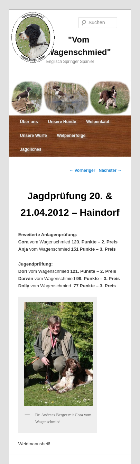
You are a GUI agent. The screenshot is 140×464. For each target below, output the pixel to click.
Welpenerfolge (71, 135)
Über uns (29, 121)
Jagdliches (30, 149)
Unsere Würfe (33, 135)
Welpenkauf (97, 121)
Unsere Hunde (62, 121)
